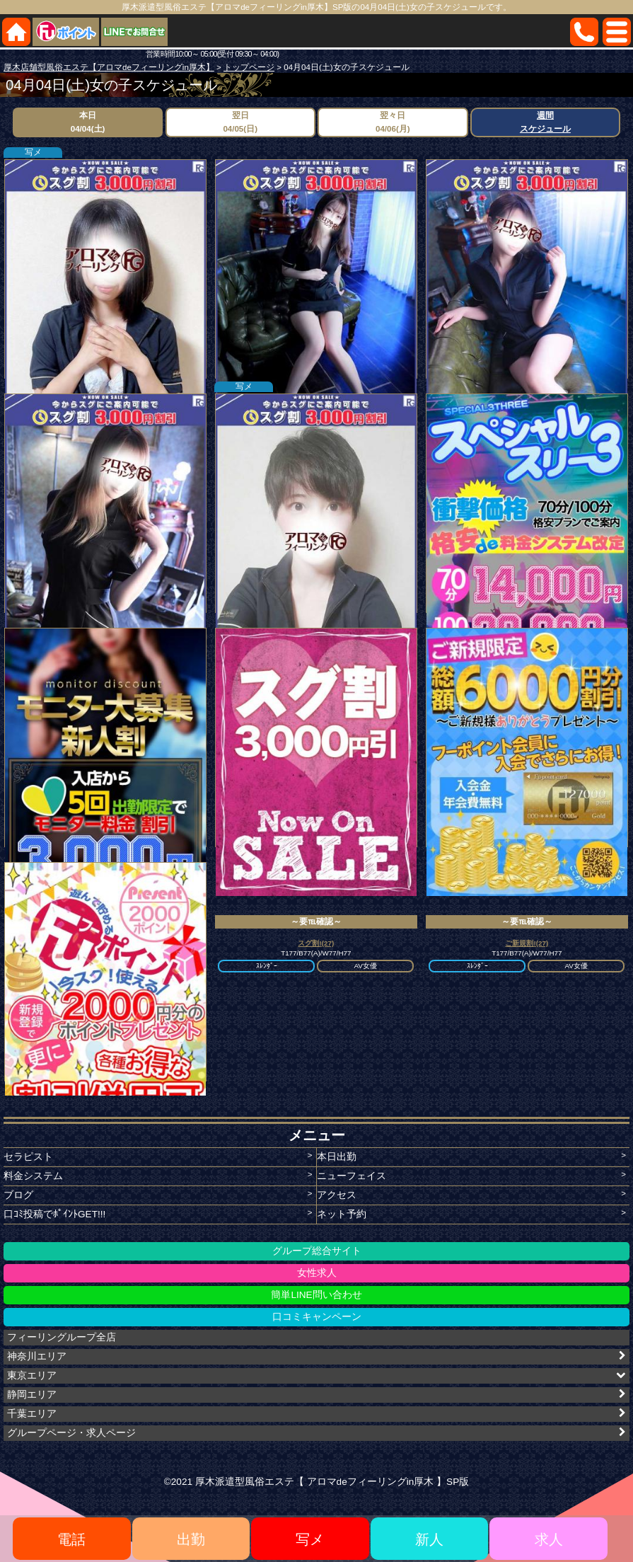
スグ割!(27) (316, 943)
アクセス (336, 1195)
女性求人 (317, 1273)
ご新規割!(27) (526, 943)
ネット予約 (341, 1214)
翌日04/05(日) (240, 122)
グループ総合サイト (316, 1251)
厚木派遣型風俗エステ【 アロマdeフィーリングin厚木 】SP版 (332, 1481)
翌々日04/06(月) (393, 122)
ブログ (18, 1195)
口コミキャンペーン (316, 1316)
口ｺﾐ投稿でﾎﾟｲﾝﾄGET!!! (54, 1214)
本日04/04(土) (88, 122)
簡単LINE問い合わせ (316, 1295)
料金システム (33, 1176)
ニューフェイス (351, 1176)
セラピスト (28, 1157)
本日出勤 (336, 1157)
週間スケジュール (545, 122)
